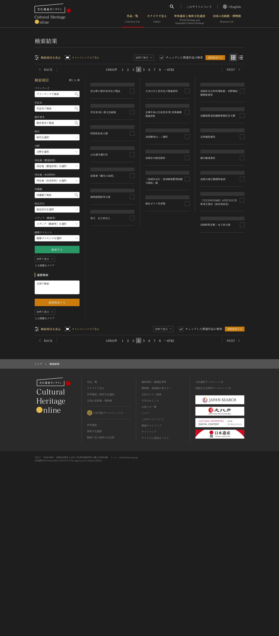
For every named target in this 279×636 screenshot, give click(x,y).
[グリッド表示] (233, 57)
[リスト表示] (240, 57)
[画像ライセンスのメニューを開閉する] (57, 238)
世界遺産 (92, 577)
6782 (170, 69)
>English (232, 6)
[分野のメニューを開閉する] (57, 152)
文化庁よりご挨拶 (151, 547)
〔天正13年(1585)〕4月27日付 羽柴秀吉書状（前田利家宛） (218, 347)
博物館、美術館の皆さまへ (156, 541)
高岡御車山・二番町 (157, 262)
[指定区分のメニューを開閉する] (57, 209)
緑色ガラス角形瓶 (155, 454)
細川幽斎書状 (207, 274)
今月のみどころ (150, 553)
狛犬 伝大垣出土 (100, 465)
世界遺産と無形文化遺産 (189, 19)
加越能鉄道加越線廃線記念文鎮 (217, 178)
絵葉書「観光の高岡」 (103, 347)
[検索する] (76, 94)
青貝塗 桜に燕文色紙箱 (103, 170)
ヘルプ (145, 565)
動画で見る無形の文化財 (100, 590)
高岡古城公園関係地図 (212, 318)
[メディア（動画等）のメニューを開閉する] (57, 224)
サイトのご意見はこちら (155, 590)
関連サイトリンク (151, 578)
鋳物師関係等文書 (100, 389)
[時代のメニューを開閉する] (57, 137)
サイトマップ (148, 584)
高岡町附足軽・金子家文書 (215, 397)
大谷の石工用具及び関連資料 (162, 116)
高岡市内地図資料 (155, 302)
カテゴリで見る (157, 19)
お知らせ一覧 (148, 559)
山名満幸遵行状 (99, 310)
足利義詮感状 (207, 226)
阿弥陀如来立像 (99, 261)
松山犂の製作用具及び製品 (105, 120)
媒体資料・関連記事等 (153, 534)
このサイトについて (199, 6)
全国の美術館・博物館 (226, 19)
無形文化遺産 (94, 584)
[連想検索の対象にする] (132, 120)
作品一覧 (132, 19)
